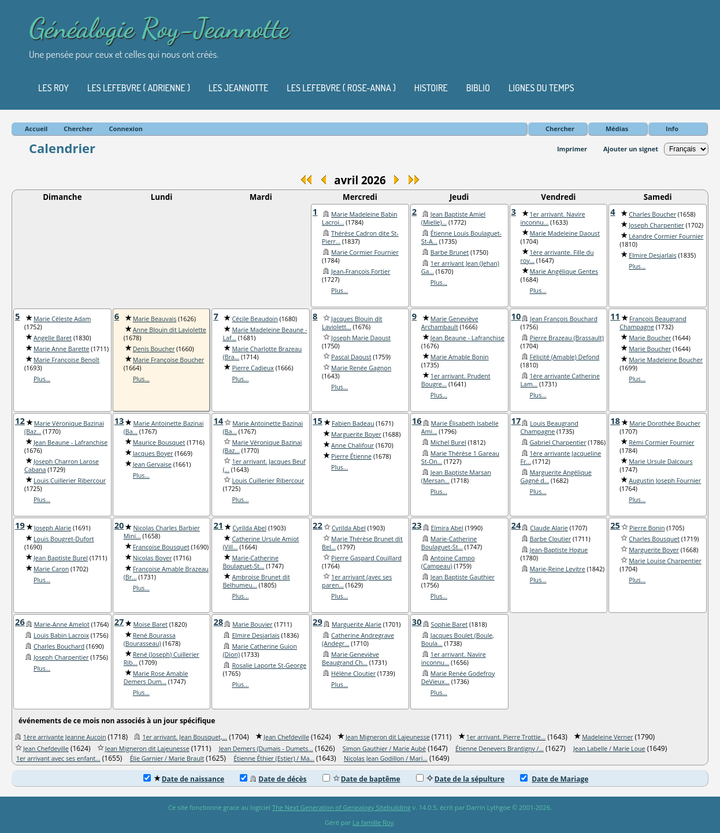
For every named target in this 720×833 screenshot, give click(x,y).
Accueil (36, 128)
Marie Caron (51, 569)
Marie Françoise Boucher (168, 360)
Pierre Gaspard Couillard (366, 558)
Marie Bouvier (252, 624)
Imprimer (572, 148)
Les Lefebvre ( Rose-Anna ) (341, 88)
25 (615, 525)
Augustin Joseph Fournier (665, 481)
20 (119, 525)
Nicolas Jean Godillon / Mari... (386, 758)
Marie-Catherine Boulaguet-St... (250, 562)
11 (615, 316)
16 (417, 420)
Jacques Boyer (153, 453)
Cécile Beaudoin (254, 319)
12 (20, 420)
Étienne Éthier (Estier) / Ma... (273, 758)
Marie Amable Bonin (459, 357)
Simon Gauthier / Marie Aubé (384, 749)
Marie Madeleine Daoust (565, 233)
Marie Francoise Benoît (66, 360)
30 (417, 621)
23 (417, 525)
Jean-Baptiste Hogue (559, 550)
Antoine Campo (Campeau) (448, 562)
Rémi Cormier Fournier (661, 442)
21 (218, 525)
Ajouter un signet (630, 148)
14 (218, 420)
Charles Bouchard (59, 646)
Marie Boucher (650, 338)
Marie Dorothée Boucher (664, 423)
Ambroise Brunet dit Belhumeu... (256, 581)
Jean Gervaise (152, 464)
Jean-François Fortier (360, 271)
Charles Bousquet (654, 539)
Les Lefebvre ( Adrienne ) (138, 88)
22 (317, 525)
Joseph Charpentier (656, 225)
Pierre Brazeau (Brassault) (567, 338)
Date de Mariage (554, 779)
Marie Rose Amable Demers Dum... (156, 678)
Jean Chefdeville (286, 737)
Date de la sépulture (460, 779)
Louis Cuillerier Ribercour (70, 481)
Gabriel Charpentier (558, 442)
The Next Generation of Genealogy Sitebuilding (341, 807)
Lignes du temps (541, 88)
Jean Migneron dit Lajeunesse (388, 737)
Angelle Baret (53, 338)
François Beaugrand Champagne (652, 323)
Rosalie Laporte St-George (269, 665)
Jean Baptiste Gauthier (462, 577)
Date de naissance (183, 779)
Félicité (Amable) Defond (565, 357)
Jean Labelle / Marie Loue (609, 749)
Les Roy (53, 88)
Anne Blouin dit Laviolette (169, 330)
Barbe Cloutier (550, 539)
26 (20, 621)
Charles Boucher (652, 214)
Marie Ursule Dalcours (660, 462)
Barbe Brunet (449, 252)
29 (317, 621)
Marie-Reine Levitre (557, 569)
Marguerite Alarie (356, 624)
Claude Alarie (549, 528)
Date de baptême (361, 779)
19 (20, 525)
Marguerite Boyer (356, 434)
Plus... (339, 291)
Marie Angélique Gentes (564, 271)
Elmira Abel (447, 528)
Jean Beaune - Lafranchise (467, 338)
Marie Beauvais (155, 319)
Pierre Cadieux (253, 368)
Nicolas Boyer (152, 558)
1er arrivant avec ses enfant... (58, 758)
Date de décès (273, 779)
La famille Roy (373, 822)
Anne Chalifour (352, 445)
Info (672, 128)
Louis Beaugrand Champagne (549, 427)
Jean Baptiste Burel (61, 558)
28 (218, 621)
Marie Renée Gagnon (361, 368)
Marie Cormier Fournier (365, 252)
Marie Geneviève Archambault (449, 323)
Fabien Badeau (353, 423)
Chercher (559, 128)
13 (119, 420)
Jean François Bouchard (563, 319)
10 (516, 316)
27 (119, 621)
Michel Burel (448, 442)
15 (317, 420)
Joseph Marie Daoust (361, 338)
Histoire (431, 88)
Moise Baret (150, 624)
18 (615, 420)
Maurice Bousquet (159, 442)
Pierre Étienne (351, 456)
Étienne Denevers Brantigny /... (499, 749)
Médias (617, 128)
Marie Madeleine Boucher (666, 360)
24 (516, 525)
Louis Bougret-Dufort (64, 539)
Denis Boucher (154, 349)
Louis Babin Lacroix (61, 635)
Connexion (126, 128)
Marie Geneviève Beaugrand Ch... (350, 658)
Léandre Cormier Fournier (666, 236)
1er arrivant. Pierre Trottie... (506, 737)
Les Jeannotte (238, 88)
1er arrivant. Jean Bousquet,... (184, 737)
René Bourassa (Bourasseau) (150, 639)
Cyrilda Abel (249, 528)
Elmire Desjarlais (652, 255)
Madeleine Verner (607, 737)
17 (516, 420)
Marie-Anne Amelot (62, 624)
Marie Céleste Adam (62, 319)
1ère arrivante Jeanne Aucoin (64, 737)
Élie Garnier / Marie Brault (167, 758)
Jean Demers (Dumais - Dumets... (266, 749)
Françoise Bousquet (161, 547)
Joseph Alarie (53, 528)
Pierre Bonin (647, 528)
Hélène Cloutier (353, 674)
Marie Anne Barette (62, 349)
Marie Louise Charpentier (665, 561)
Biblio (478, 88)
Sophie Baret (449, 624)
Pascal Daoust (351, 357)
